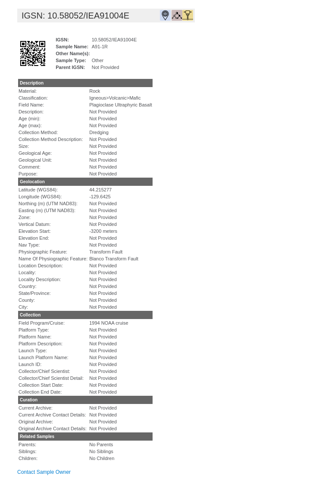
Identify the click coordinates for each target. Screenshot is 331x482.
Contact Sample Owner (44, 472)
